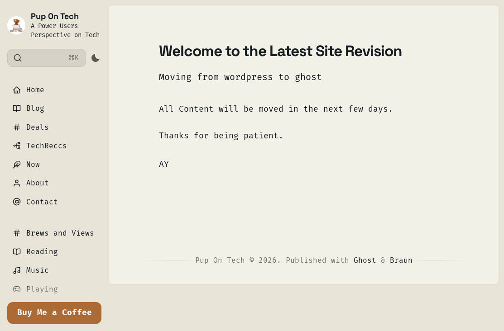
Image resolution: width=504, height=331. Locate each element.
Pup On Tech (55, 16)
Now (26, 164)
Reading (35, 251)
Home (28, 89)
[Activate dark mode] (95, 57)
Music (31, 270)
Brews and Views (53, 233)
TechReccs (40, 146)
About (31, 183)
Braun (401, 260)
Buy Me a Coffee (54, 312)
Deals (31, 127)
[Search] (46, 58)
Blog (28, 108)
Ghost (365, 260)
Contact (35, 202)
